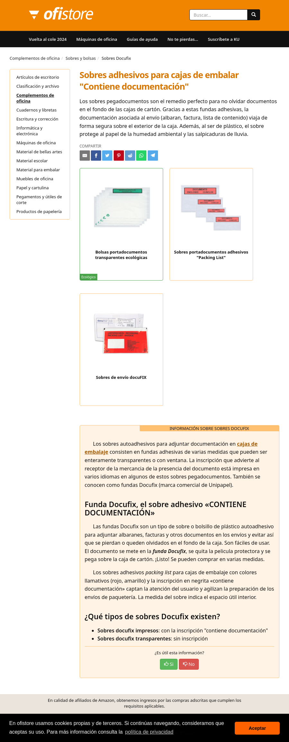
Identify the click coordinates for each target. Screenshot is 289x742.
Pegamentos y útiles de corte (39, 199)
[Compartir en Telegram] (153, 155)
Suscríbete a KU (224, 39)
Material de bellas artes (39, 152)
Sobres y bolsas (81, 58)
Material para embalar (38, 170)
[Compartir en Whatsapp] (141, 155)
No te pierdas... (182, 39)
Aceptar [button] (257, 728)
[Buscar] (253, 14)
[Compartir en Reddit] (130, 155)
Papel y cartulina (32, 188)
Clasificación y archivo (37, 86)
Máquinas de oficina (96, 39)
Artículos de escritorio (37, 77)
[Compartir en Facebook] (96, 155)
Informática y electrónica (29, 131)
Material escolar (32, 161)
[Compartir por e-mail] (85, 155)
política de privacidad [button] (149, 732)
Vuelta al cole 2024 (48, 39)
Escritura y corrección (37, 119)
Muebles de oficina (34, 179)
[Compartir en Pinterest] (119, 155)
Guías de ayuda (142, 39)
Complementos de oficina (35, 58)
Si (168, 664)
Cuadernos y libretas (36, 110)
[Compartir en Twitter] (107, 155)
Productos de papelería (39, 211)
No (189, 664)
